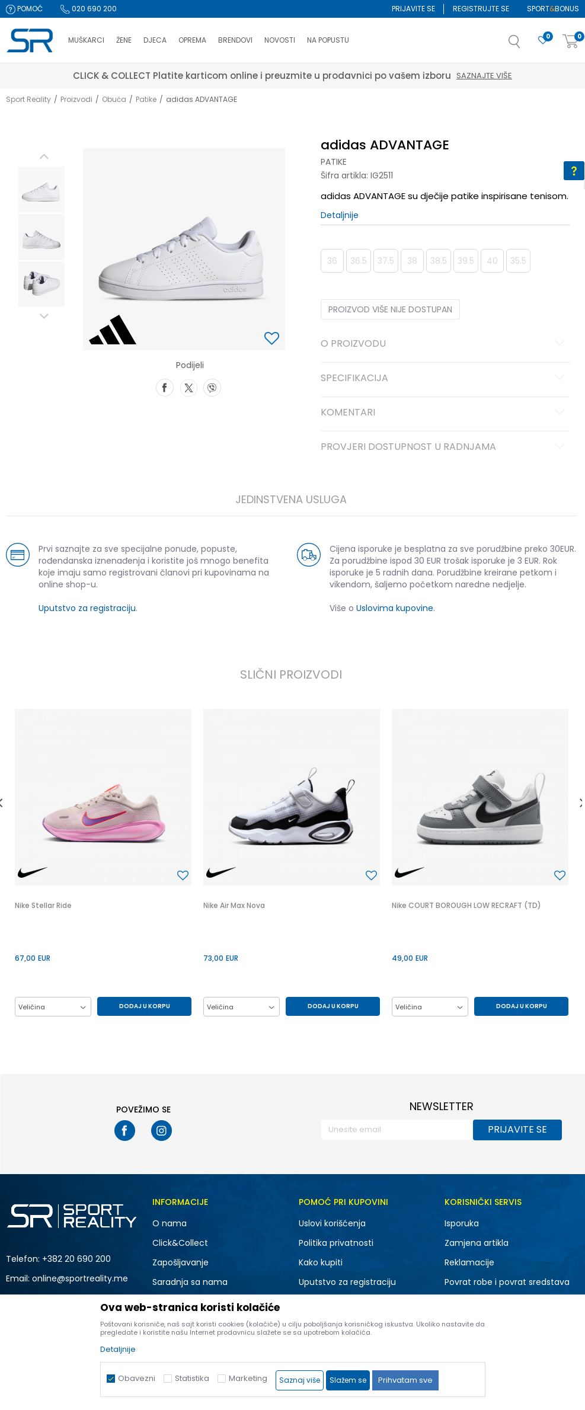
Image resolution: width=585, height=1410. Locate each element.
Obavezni (136, 1378)
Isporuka (462, 1223)
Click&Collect (180, 1243)
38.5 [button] (438, 261)
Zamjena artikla (477, 1243)
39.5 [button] (466, 261)
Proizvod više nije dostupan (390, 309)
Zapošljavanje (180, 1262)
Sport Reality (28, 99)
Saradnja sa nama (190, 1282)
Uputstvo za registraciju (87, 608)
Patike (146, 99)
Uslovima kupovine (394, 608)
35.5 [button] (518, 261)
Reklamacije (469, 1262)
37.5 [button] (386, 261)
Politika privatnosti (336, 1243)
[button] (526, 45)
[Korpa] (570, 42)
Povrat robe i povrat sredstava (507, 1282)
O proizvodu (444, 344)
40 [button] (492, 261)
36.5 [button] (358, 261)
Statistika (192, 1378)
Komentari (444, 413)
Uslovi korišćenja (332, 1223)
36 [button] (332, 261)
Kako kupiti (321, 1262)
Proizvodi (76, 99)
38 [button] (412, 261)
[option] (41, 189)
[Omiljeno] (543, 40)
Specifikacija (444, 379)
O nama (169, 1223)
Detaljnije (340, 215)
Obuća (114, 99)
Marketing (248, 1378)
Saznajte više (484, 75)
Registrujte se (481, 9)
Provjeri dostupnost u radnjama (444, 447)
